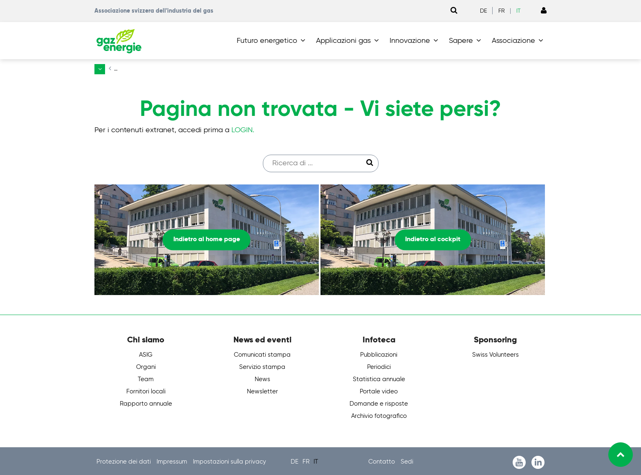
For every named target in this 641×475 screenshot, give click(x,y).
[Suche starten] (370, 161)
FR (501, 11)
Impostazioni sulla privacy (229, 460)
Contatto (382, 460)
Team (146, 378)
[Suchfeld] (316, 161)
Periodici (379, 365)
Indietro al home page (206, 238)
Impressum (173, 460)
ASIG (145, 353)
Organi (146, 365)
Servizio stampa (262, 365)
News (262, 378)
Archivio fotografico (379, 414)
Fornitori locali (146, 390)
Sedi (407, 460)
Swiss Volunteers (495, 353)
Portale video (379, 390)
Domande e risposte (379, 402)
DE (483, 11)
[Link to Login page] (544, 11)
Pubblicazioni (378, 353)
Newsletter (262, 390)
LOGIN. (242, 128)
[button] (273, 40)
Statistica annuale (379, 378)
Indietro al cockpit (432, 238)
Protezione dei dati (124, 460)
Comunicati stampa (262, 353)
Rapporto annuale (146, 402)
